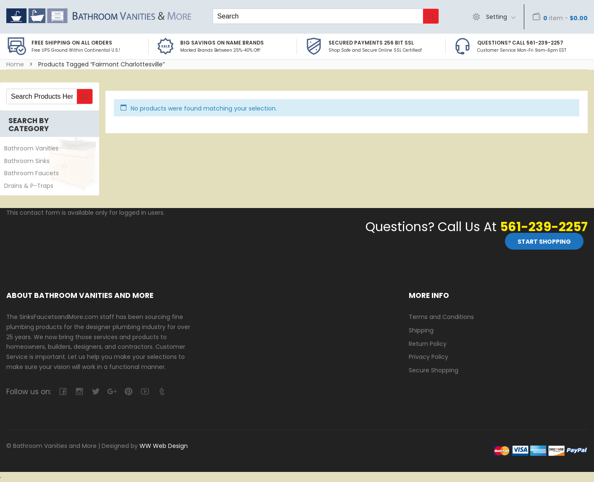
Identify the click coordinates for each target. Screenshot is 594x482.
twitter (95, 391)
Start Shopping (544, 241)
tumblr (161, 391)
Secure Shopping (433, 370)
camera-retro (79, 391)
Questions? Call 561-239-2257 (520, 42)
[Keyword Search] (318, 16)
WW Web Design (163, 446)
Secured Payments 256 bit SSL (371, 42)
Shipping (421, 330)
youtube (144, 391)
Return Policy (428, 344)
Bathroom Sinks (27, 161)
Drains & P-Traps (28, 186)
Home (15, 64)
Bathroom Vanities (31, 148)
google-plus (112, 391)
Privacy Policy (428, 357)
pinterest (128, 391)
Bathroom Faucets (31, 173)
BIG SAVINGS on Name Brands (222, 42)
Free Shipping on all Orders (72, 42)
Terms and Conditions (441, 317)
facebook (63, 391)
